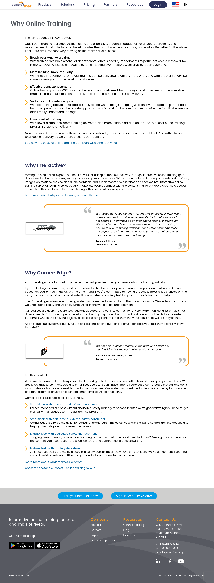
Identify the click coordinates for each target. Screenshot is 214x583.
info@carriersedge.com (175, 552)
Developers (130, 535)
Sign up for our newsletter (134, 496)
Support (96, 535)
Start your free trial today (80, 496)
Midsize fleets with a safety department (56, 448)
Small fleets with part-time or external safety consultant (67, 419)
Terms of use (23, 576)
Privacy (12, 576)
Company (99, 519)
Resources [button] (135, 4)
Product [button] (44, 4)
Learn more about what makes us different (53, 462)
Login (158, 4)
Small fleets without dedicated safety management (64, 404)
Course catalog (133, 525)
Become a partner (103, 540)
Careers (96, 530)
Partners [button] (110, 4)
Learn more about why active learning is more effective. (62, 195)
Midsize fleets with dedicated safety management (63, 433)
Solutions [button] (67, 4)
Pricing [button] (89, 4)
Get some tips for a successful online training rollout (60, 468)
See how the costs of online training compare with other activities (71, 142)
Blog (126, 530)
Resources (132, 519)
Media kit (97, 525)
